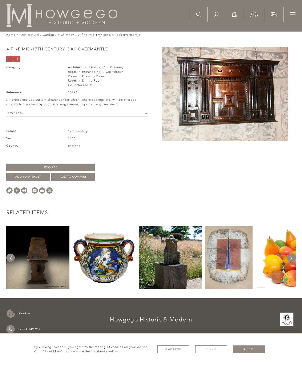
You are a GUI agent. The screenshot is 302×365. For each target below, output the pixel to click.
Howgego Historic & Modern (151, 320)
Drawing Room (93, 76)
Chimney (67, 35)
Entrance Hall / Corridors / (102, 72)
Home (10, 35)
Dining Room (92, 81)
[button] (254, 14)
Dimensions (77, 113)
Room (72, 72)
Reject (211, 349)
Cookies (18, 313)
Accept (249, 349)
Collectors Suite (80, 85)
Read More (173, 349)
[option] (37, 257)
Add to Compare (73, 177)
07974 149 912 (23, 329)
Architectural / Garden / (38, 35)
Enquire (50, 167)
